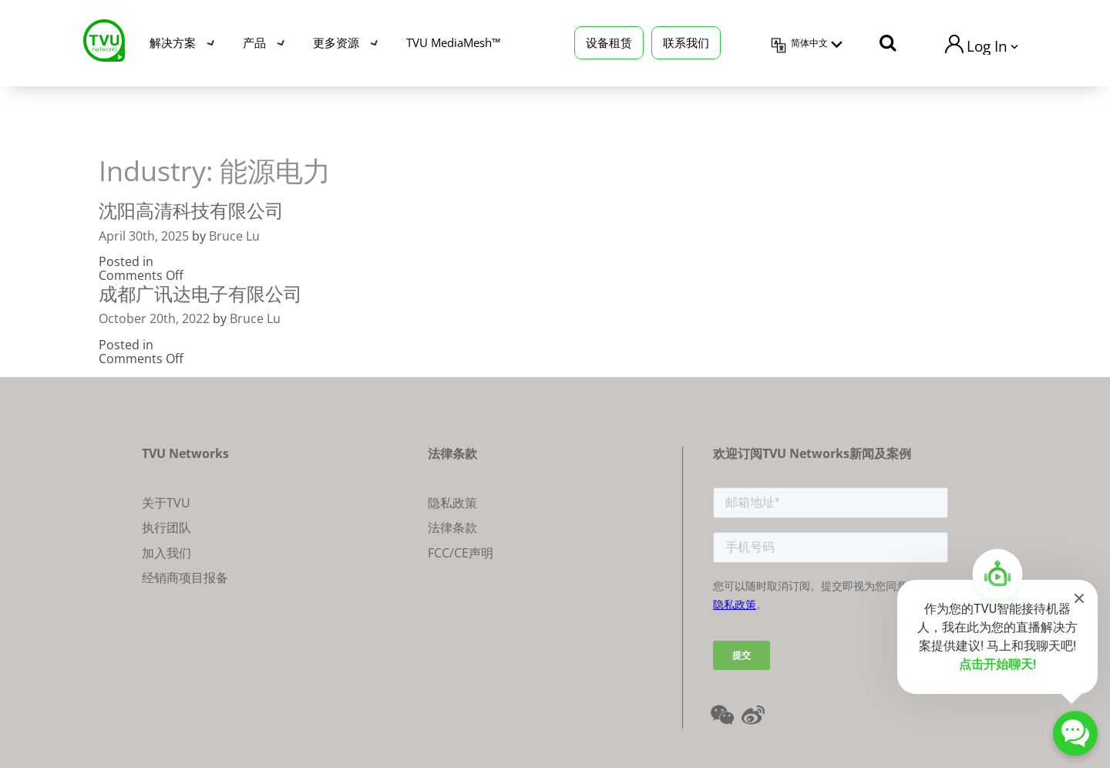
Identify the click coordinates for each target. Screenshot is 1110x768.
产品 (254, 42)
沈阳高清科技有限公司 (191, 210)
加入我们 (166, 552)
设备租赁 (609, 42)
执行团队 (166, 527)
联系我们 (686, 42)
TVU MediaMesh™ (453, 42)
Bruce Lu (234, 235)
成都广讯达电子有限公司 (200, 293)
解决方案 (173, 42)
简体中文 (809, 43)
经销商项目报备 (185, 577)
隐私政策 (452, 502)
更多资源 (336, 42)
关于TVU (166, 502)
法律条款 (452, 527)
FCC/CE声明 (460, 552)
